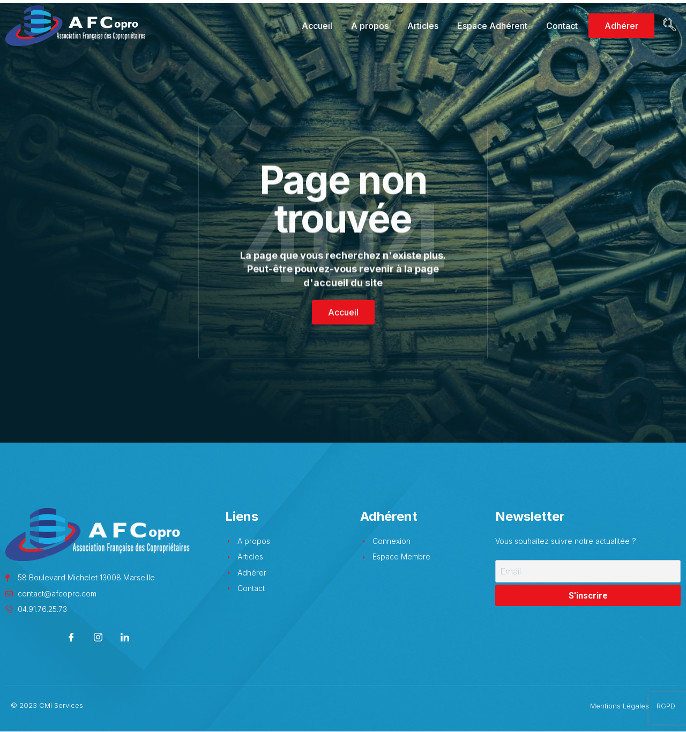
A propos (370, 25)
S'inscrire (588, 596)
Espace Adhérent (492, 25)
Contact (562, 25)
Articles (422, 25)
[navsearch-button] (668, 26)
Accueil (317, 25)
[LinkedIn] (125, 638)
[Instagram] (98, 638)
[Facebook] (71, 638)
